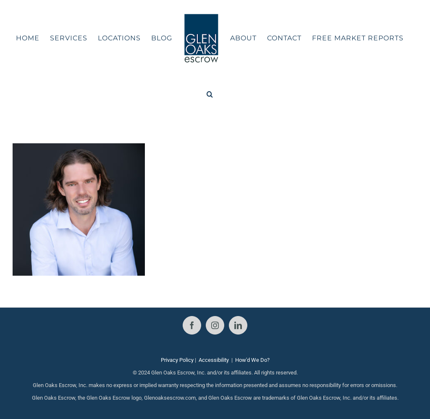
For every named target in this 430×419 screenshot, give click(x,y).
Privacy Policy (177, 360)
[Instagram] (215, 325)
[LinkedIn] (238, 325)
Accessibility (214, 360)
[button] (210, 94)
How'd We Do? (252, 360)
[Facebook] (192, 325)
